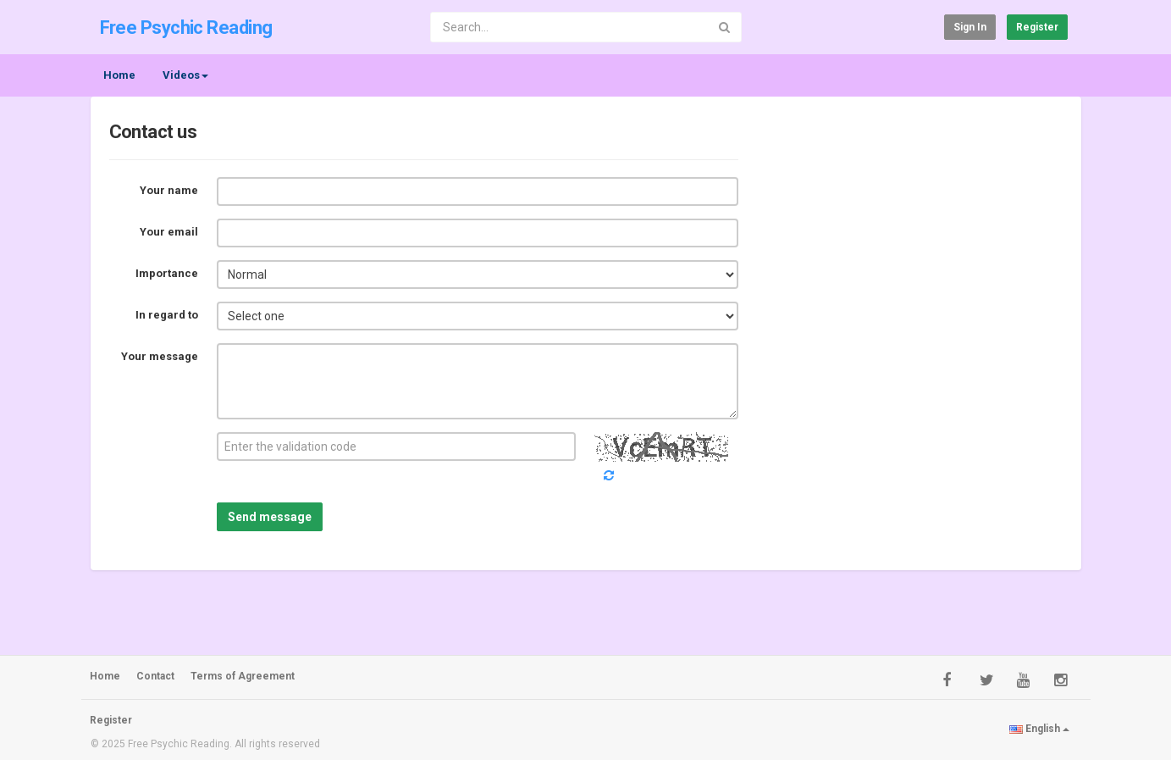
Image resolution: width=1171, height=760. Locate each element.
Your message (159, 356)
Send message (270, 517)
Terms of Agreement (243, 676)
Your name (169, 190)
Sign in (969, 27)
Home (119, 75)
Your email (169, 231)
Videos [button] (185, 75)
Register (1037, 27)
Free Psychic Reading (186, 27)
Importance (166, 273)
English (1039, 729)
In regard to (166, 314)
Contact (155, 676)
